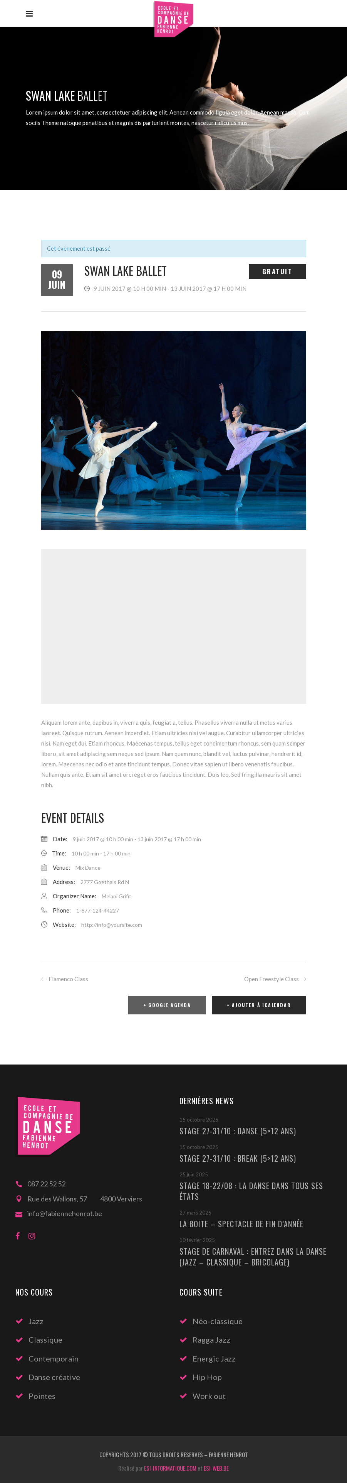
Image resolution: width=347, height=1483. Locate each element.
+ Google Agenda (167, 1005)
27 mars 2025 (195, 1213)
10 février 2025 (197, 1240)
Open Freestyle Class (271, 978)
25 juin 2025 (193, 1174)
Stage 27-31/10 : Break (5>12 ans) (237, 1158)
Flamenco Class (68, 978)
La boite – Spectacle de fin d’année (241, 1224)
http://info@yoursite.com (111, 924)
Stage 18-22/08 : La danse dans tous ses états (251, 1191)
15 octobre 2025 (198, 1120)
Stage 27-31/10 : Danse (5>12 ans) (237, 1131)
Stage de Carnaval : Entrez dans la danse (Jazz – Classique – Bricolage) (253, 1256)
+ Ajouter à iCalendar (259, 1005)
